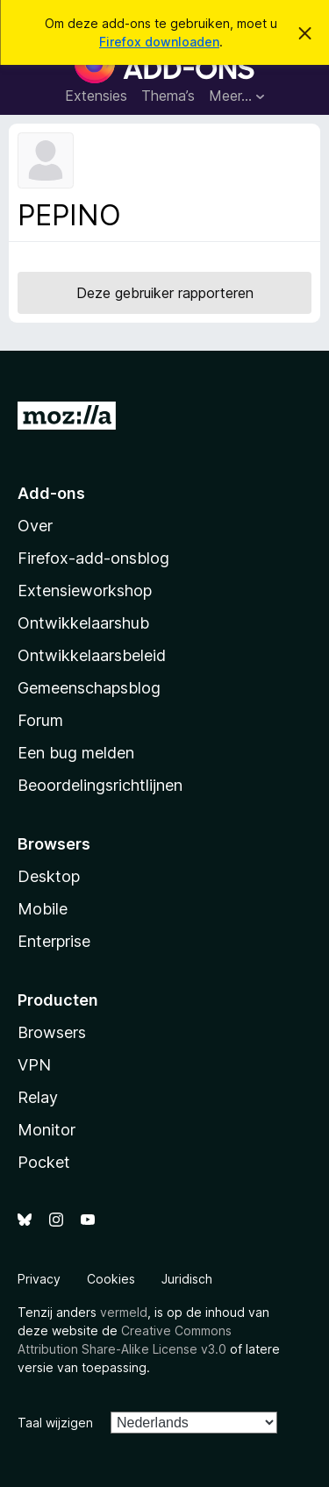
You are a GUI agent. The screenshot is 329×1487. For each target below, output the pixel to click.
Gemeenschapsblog (89, 688)
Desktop (49, 876)
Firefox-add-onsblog (93, 558)
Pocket (44, 1162)
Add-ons (51, 493)
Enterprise (54, 941)
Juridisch (186, 1278)
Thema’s (168, 95)
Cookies (111, 1278)
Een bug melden (76, 753)
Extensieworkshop (85, 590)
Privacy (39, 1278)
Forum (40, 720)
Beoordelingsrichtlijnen (100, 785)
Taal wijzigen (55, 1422)
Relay (38, 1097)
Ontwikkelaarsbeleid (92, 655)
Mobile (43, 909)
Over (35, 525)
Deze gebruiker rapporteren (165, 293)
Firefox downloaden (159, 41)
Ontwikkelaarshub (83, 623)
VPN (34, 1065)
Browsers (52, 1032)
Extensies (96, 95)
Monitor (46, 1130)
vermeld (123, 1312)
